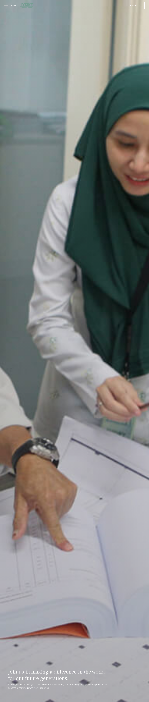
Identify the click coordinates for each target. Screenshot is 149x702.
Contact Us (135, 5)
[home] (26, 5)
